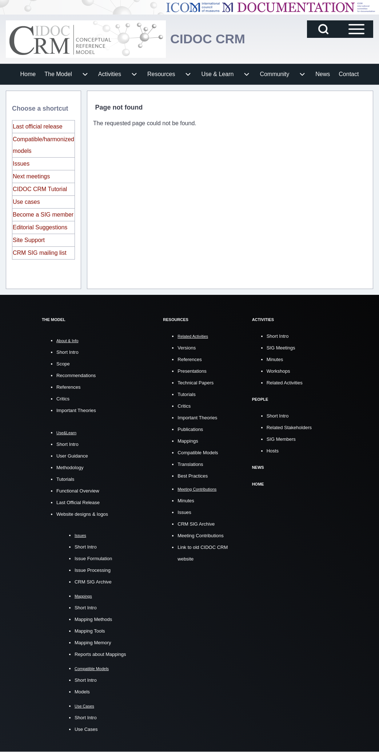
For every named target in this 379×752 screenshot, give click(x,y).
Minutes (185, 500)
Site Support (29, 240)
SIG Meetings (281, 347)
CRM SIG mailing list (40, 253)
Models (82, 691)
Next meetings (31, 176)
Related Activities (285, 382)
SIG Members (281, 438)
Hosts (273, 450)
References (68, 387)
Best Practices (192, 475)
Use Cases (86, 729)
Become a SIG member (43, 214)
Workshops (278, 370)
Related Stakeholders (289, 427)
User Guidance (72, 456)
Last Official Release (78, 502)
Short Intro (67, 352)
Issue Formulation (93, 558)
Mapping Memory (93, 642)
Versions (186, 347)
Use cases (26, 202)
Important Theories (76, 410)
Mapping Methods (93, 619)
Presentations (192, 370)
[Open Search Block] (323, 29)
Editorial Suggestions (40, 227)
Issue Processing (93, 570)
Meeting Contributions (200, 535)
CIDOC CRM (208, 39)
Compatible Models (197, 452)
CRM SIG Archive (93, 582)
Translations (190, 464)
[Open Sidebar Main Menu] (356, 29)
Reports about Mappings (100, 654)
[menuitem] (28, 74)
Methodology (69, 467)
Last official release (38, 126)
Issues (21, 164)
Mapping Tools (90, 631)
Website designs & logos (82, 514)
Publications (190, 429)
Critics (62, 398)
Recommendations (76, 375)
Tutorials (65, 479)
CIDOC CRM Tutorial (40, 189)
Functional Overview (77, 491)
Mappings (187, 440)
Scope (63, 364)
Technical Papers (195, 382)
